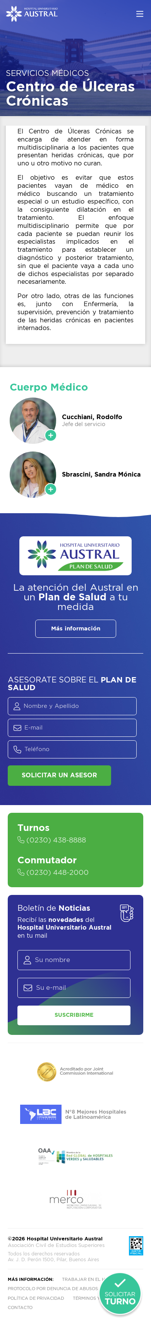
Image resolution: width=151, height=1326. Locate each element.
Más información (75, 629)
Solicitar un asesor (59, 775)
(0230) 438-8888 (51, 840)
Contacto (20, 1308)
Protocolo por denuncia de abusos (53, 1289)
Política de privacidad (36, 1298)
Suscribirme (74, 1015)
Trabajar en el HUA (87, 1279)
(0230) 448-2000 (53, 872)
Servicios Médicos (47, 74)
